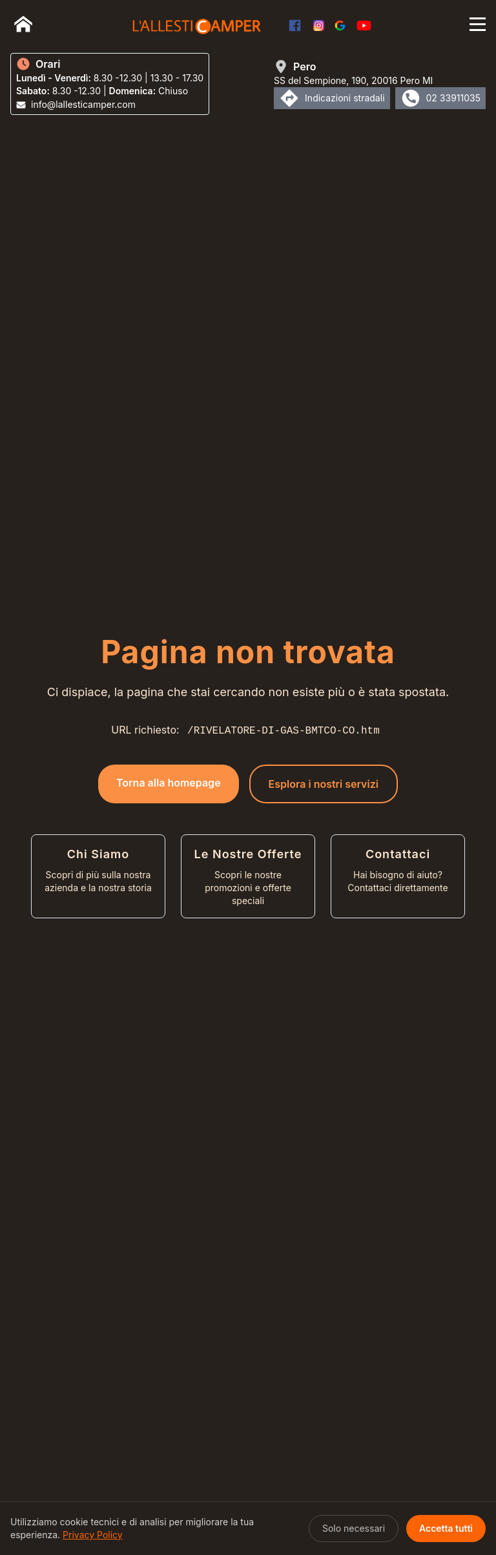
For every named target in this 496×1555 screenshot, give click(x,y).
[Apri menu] (477, 24)
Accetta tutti (446, 1528)
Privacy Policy (93, 1534)
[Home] (23, 24)
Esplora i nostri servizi (323, 784)
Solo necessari (353, 1528)
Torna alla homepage (168, 782)
